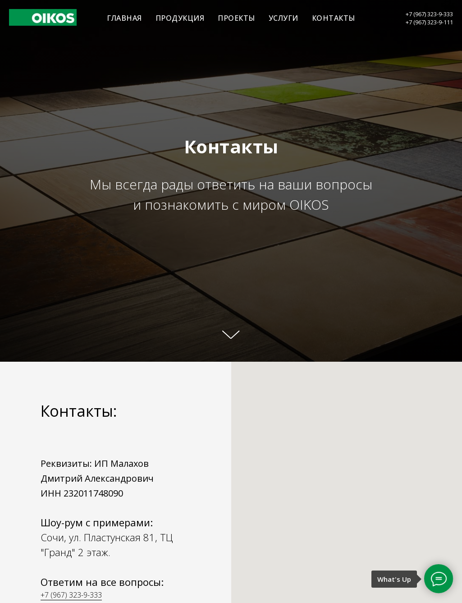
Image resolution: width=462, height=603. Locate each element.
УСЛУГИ (283, 18)
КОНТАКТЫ (333, 18)
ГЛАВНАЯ (124, 18)
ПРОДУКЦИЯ (180, 18)
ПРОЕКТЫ (236, 18)
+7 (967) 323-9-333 (429, 14)
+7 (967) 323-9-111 (429, 22)
